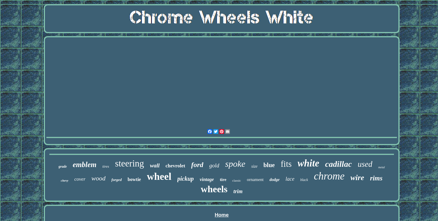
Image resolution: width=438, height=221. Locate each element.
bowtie (134, 179)
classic (236, 180)
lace (289, 179)
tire (223, 179)
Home (221, 215)
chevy (65, 180)
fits (286, 164)
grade (63, 166)
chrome (329, 176)
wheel (159, 176)
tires (106, 166)
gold (214, 165)
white (308, 163)
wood (98, 178)
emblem (85, 165)
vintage (207, 179)
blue (269, 165)
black (304, 180)
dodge (275, 179)
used (365, 164)
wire (357, 177)
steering (129, 163)
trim (238, 191)
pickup (185, 178)
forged (116, 179)
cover (80, 179)
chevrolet (175, 166)
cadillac (338, 164)
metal (381, 167)
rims (376, 178)
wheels (214, 189)
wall (155, 165)
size (254, 166)
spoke (235, 164)
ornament (255, 179)
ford (197, 165)
